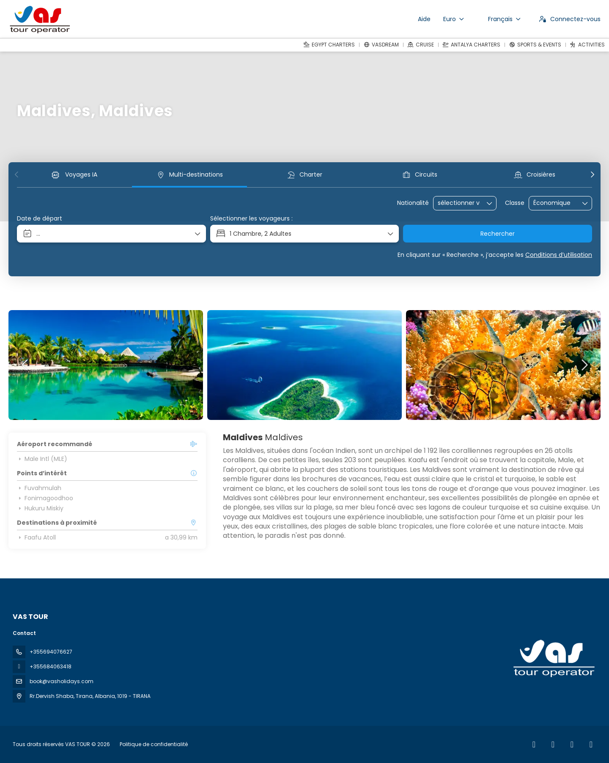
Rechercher (497, 233)
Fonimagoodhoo (45, 498)
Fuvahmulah (39, 488)
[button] (17, 174)
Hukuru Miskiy (40, 508)
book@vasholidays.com (61, 681)
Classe (514, 203)
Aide (424, 19)
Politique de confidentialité (154, 744)
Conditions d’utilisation (558, 255)
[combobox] (459, 203)
